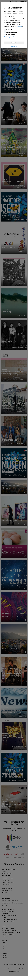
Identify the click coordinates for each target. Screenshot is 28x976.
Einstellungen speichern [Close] (10, 37)
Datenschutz (19, 26)
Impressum (14, 46)
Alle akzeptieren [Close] (14, 42)
